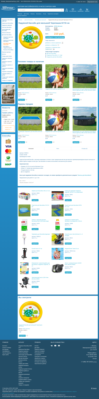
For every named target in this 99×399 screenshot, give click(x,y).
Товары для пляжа (7, 56)
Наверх (94, 388)
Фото (57, 148)
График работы (7, 113)
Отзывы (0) (84, 148)
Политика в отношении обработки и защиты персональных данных (40, 358)
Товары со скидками (7, 80)
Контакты (38, 13)
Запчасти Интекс (6, 32)
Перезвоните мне (92, 1)
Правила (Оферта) (39, 349)
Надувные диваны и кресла (7, 65)
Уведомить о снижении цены (52, 47)
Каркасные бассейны (7, 23)
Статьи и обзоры (6, 347)
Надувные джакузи (7, 25)
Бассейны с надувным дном (7, 47)
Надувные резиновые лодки (7, 69)
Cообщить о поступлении (55, 37)
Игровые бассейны (8, 49)
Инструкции (5, 349)
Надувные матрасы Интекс (7, 59)
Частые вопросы (22, 15)
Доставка (26, 13)
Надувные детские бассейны (8, 37)
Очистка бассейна (6, 27)
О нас (44, 13)
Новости (6, 108)
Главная (20, 13)
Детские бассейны (7, 34)
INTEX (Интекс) (58, 26)
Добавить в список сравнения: (53, 42)
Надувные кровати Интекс (7, 62)
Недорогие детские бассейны (54, 57)
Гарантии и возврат (53, 13)
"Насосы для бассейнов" (84, 175)
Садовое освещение (7, 71)
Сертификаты (5, 351)
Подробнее (21, 99)
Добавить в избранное (51, 45)
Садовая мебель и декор (7, 74)
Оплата (33, 13)
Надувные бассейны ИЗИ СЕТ (7, 20)
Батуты (4, 54)
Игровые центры (6, 52)
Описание (31, 148)
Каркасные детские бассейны (8, 41)
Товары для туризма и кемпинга (8, 77)
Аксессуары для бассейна (6, 30)
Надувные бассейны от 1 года (54, 55)
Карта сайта (5, 354)
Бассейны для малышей (7, 44)
